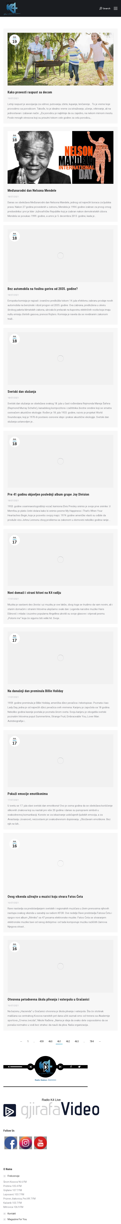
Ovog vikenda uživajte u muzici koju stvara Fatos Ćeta (45, 897)
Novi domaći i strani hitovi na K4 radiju (34, 593)
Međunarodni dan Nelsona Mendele (32, 190)
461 (59, 1041)
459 (42, 1041)
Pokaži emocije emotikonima (28, 794)
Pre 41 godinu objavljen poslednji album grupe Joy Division (48, 494)
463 (77, 1041)
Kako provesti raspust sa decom (30, 92)
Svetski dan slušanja (22, 392)
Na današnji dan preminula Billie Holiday (35, 691)
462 (68, 1041)
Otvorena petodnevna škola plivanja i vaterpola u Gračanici (48, 999)
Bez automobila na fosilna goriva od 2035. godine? (43, 289)
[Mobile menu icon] (116, 8)
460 (50, 1041)
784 (92, 1041)
